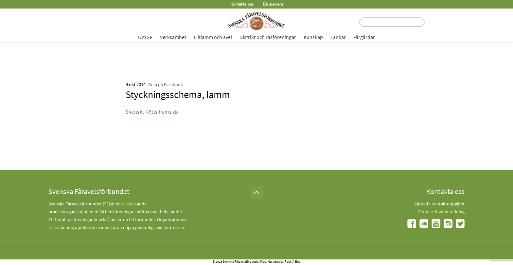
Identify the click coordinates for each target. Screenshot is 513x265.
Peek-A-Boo (292, 261)
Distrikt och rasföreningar (267, 37)
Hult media (275, 261)
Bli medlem (273, 4)
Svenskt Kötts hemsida (152, 111)
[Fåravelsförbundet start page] (256, 21)
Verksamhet (173, 37)
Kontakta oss (241, 4)
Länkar (338, 37)
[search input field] (392, 22)
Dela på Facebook (165, 84)
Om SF (145, 37)
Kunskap (313, 37)
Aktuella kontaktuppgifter (439, 204)
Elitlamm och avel (213, 37)
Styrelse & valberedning (441, 212)
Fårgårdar (364, 37)
